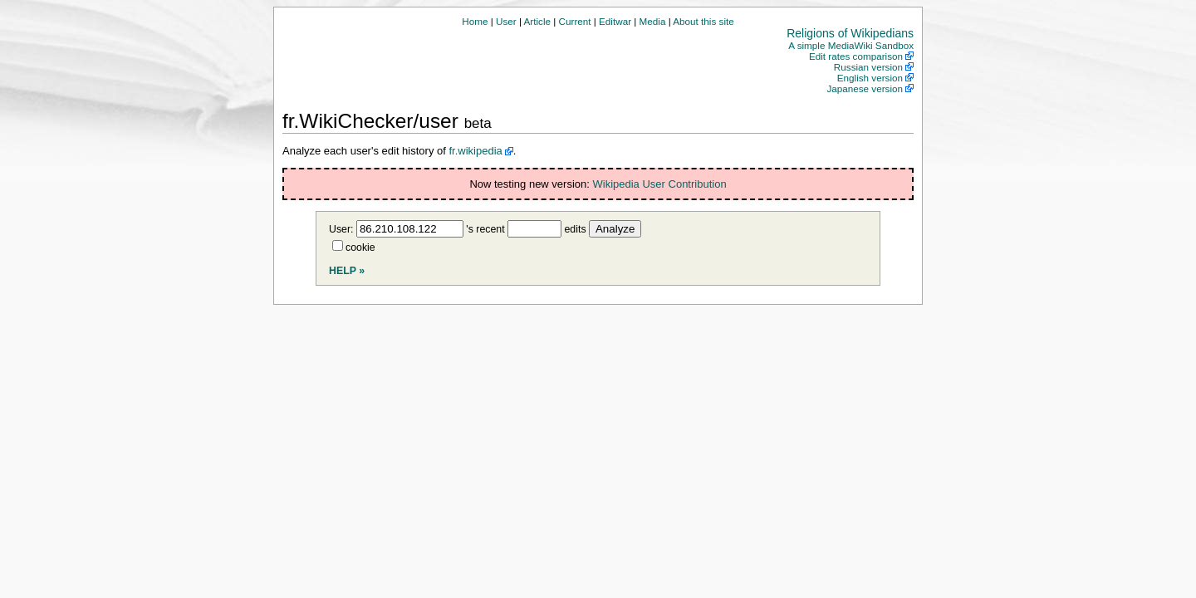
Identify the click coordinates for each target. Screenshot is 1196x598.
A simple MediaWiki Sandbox (851, 45)
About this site (703, 21)
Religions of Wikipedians (850, 33)
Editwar (615, 21)
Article (537, 21)
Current (575, 21)
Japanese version (864, 88)
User (506, 21)
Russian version (868, 66)
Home (475, 21)
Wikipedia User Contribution (660, 184)
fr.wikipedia (475, 151)
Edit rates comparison (856, 56)
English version (870, 77)
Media (653, 21)
